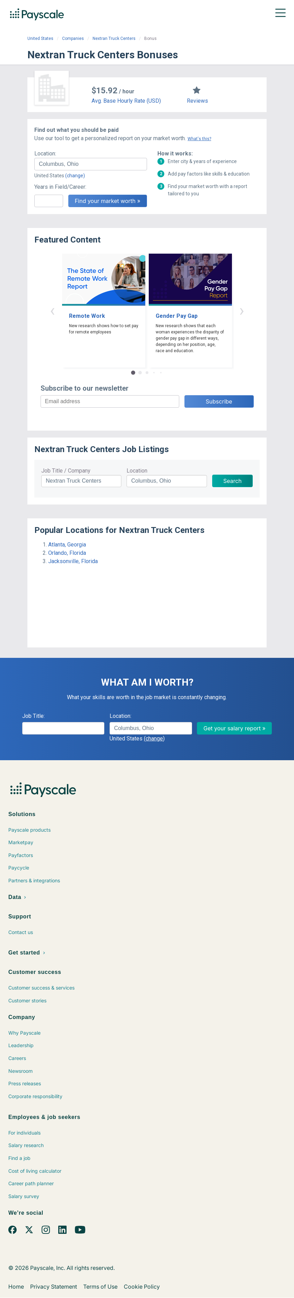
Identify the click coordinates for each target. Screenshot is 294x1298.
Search (232, 480)
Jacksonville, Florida (73, 561)
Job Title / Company (65, 470)
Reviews (197, 100)
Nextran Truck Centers (114, 38)
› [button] (241, 310)
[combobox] (90, 164)
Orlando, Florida (67, 553)
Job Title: (33, 716)
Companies (73, 38)
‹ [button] (52, 310)
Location (137, 470)
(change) (75, 175)
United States (40, 38)
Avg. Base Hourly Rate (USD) (126, 100)
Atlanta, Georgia (67, 544)
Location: (45, 153)
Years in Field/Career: (60, 187)
